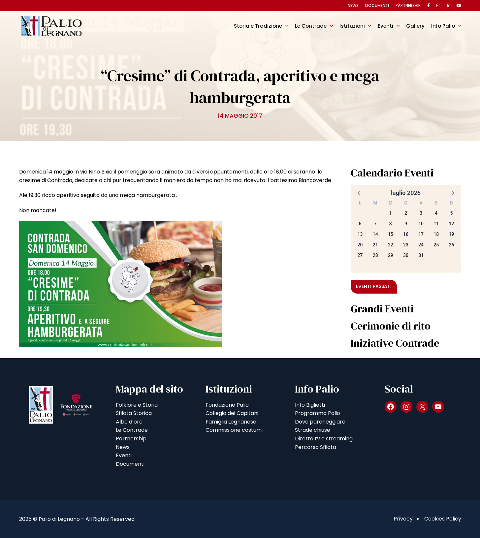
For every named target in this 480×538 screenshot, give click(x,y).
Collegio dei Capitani (232, 413)
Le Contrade (311, 25)
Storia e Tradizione (258, 25)
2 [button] (405, 213)
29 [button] (390, 255)
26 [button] (451, 244)
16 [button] (405, 234)
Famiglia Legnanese (231, 422)
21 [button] (375, 244)
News (353, 5)
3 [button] (421, 213)
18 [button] (436, 234)
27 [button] (360, 255)
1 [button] (390, 213)
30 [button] (405, 255)
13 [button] (360, 234)
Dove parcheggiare (320, 422)
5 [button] (451, 213)
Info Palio (443, 25)
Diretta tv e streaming (324, 438)
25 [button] (436, 244)
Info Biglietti (310, 405)
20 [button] (360, 244)
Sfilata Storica (134, 413)
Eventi (385, 25)
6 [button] (360, 223)
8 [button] (390, 223)
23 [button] (405, 244)
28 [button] (375, 255)
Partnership (408, 5)
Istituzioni (352, 25)
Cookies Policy (442, 518)
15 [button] (390, 234)
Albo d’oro (129, 422)
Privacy (403, 518)
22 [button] (390, 244)
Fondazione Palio (227, 405)
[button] (359, 193)
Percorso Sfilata (315, 447)
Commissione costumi (234, 430)
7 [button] (375, 223)
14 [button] (375, 234)
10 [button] (421, 223)
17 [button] (421, 234)
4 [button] (436, 213)
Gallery (415, 25)
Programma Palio (317, 413)
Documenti (377, 5)
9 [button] (405, 223)
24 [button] (421, 244)
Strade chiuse (312, 430)
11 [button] (436, 223)
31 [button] (421, 255)
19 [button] (451, 234)
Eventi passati (374, 286)
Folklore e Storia (137, 405)
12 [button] (451, 223)
